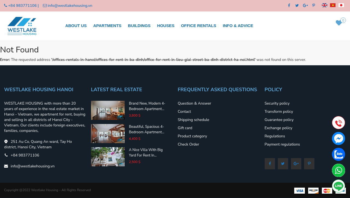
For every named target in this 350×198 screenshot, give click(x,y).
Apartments (107, 25)
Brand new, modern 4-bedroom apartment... (147, 106)
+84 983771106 (22, 5)
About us (76, 25)
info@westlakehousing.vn (70, 5)
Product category (192, 136)
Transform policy (279, 111)
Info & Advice (238, 25)
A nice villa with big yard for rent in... (146, 152)
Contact (184, 111)
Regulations (275, 136)
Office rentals (198, 25)
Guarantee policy (279, 119)
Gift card (185, 128)
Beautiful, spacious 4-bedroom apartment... (146, 129)
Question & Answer (194, 103)
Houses (165, 25)
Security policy (277, 103)
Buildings (139, 25)
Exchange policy (278, 128)
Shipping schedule (193, 119)
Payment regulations (282, 144)
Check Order (188, 144)
